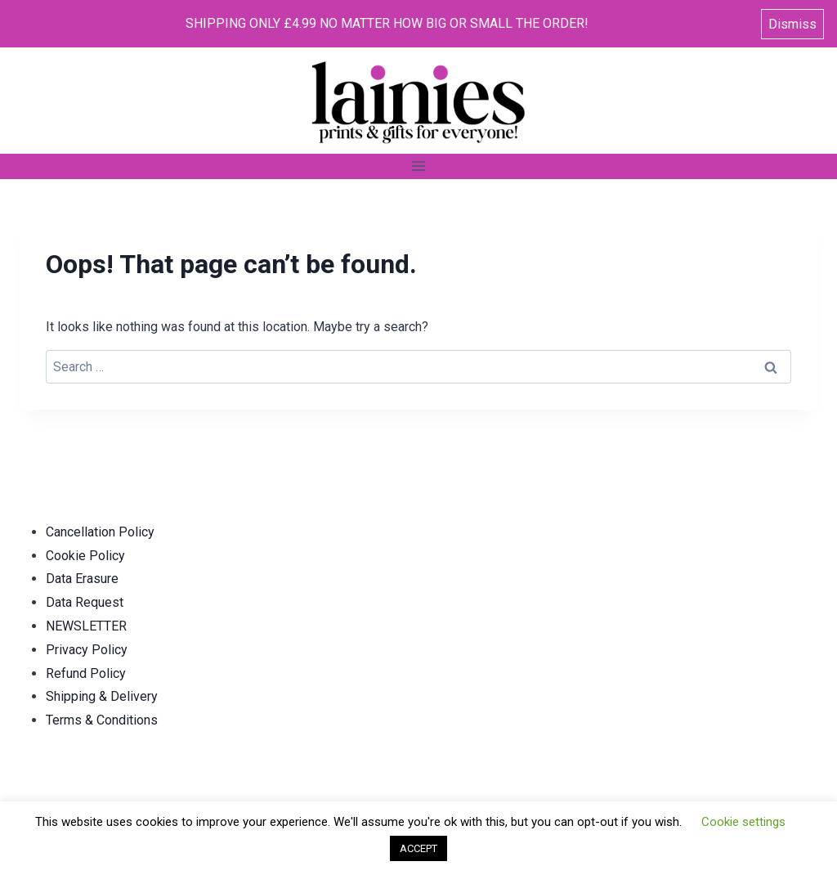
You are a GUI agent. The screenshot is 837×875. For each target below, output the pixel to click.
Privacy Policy (87, 649)
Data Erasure (82, 578)
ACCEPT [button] (418, 848)
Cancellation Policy (100, 532)
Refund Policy (86, 673)
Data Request (84, 602)
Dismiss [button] (792, 24)
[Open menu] (419, 166)
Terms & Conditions (102, 720)
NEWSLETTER (86, 626)
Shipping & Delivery (102, 696)
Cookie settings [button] (743, 821)
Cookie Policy (85, 555)
